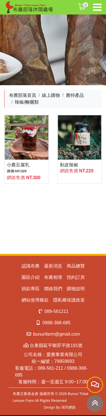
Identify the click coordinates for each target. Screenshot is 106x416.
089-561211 (53, 311)
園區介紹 (30, 277)
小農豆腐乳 (18, 164)
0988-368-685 (52, 322)
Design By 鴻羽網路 (60, 407)
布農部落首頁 (22, 95)
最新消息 (53, 266)
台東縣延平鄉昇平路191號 (53, 345)
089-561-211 (50, 368)
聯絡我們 (53, 288)
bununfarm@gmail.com (53, 334)
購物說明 (76, 288)
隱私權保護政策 (69, 300)
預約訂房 (76, 277)
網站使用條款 (35, 300)
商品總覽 (76, 266)
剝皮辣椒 (69, 164)
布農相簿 (53, 277)
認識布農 (30, 266)
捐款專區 (30, 288)
